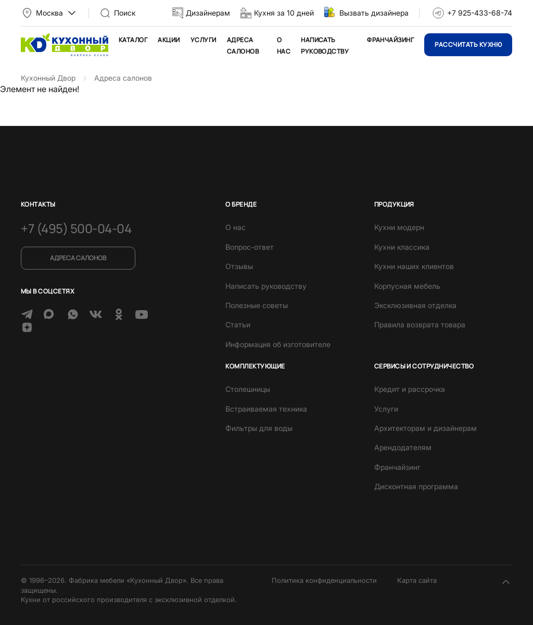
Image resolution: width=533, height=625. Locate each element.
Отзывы (239, 266)
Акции (169, 39)
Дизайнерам (208, 12)
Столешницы (247, 389)
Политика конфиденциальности (324, 580)
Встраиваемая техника (266, 408)
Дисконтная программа (416, 486)
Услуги (204, 39)
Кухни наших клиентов (414, 266)
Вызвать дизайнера (374, 12)
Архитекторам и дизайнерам (425, 428)
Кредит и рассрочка (409, 389)
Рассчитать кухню (468, 44)
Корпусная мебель (407, 286)
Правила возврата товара (419, 324)
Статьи (237, 324)
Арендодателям (403, 447)
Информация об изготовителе (278, 344)
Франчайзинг (390, 39)
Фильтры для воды (259, 428)
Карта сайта (417, 580)
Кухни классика (401, 247)
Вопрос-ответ (249, 247)
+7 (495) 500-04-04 (76, 228)
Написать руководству (266, 286)
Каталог (133, 39)
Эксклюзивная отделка (415, 305)
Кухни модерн (399, 227)
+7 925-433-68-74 (479, 12)
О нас (235, 227)
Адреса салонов (78, 257)
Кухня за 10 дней (284, 12)
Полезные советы (256, 305)
